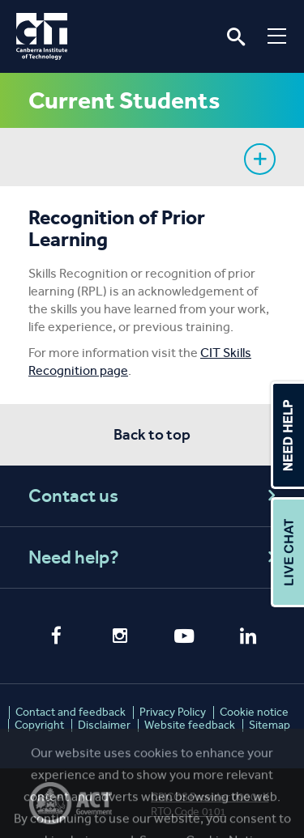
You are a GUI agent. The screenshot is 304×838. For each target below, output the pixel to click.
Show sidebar (260, 159)
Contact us (154, 496)
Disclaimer (104, 725)
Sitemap (269, 725)
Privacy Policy (172, 712)
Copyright (39, 725)
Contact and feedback (70, 712)
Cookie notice (254, 712)
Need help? (154, 557)
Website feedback (189, 725)
